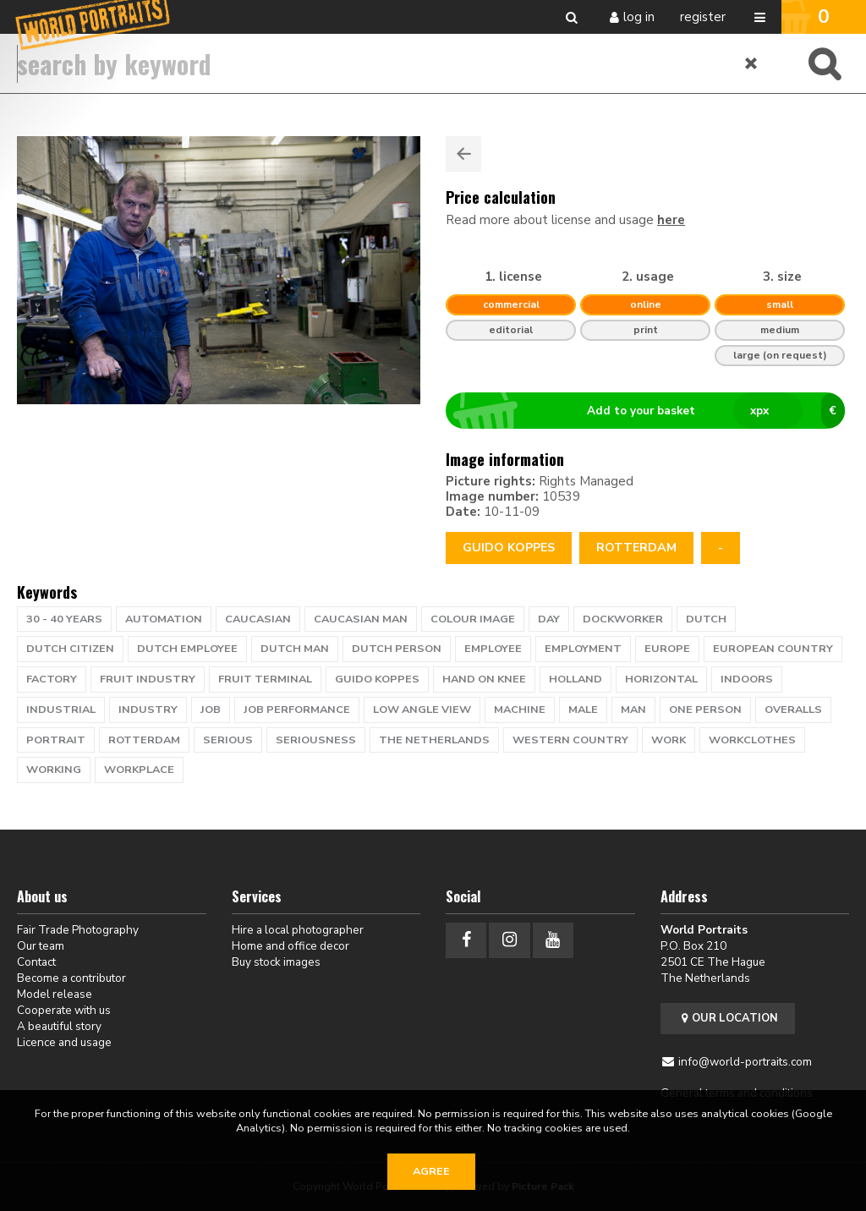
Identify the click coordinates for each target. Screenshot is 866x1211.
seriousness (316, 740)
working (53, 769)
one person (705, 709)
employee (493, 648)
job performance (297, 709)
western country (570, 740)
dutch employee (187, 648)
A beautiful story (59, 1026)
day (549, 619)
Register (703, 16)
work (668, 740)
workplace (139, 769)
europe (667, 648)
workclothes (752, 740)
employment (583, 648)
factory (51, 679)
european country (773, 648)
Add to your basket (652, 411)
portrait (55, 740)
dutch (706, 619)
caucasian (258, 619)
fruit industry (147, 679)
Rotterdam (144, 740)
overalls (793, 709)
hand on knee (484, 679)
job (210, 709)
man (633, 709)
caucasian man (361, 619)
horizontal (661, 679)
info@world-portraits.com (745, 1062)
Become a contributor (71, 978)
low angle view (422, 709)
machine (519, 709)
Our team (40, 946)
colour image (472, 619)
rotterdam (636, 548)
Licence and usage (64, 1042)
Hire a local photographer (298, 930)
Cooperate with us (64, 1010)
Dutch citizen (70, 648)
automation (163, 619)
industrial (61, 709)
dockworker (623, 619)
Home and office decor (290, 946)
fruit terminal (265, 679)
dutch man (294, 648)
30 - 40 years (64, 619)
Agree (431, 1171)
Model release (54, 994)
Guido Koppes (509, 548)
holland (575, 679)
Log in (639, 16)
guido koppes (377, 679)
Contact (36, 962)
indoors (747, 679)
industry (148, 709)
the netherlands (434, 740)
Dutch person (396, 648)
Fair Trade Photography (78, 930)
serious (228, 740)
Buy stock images (276, 962)
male (583, 709)
